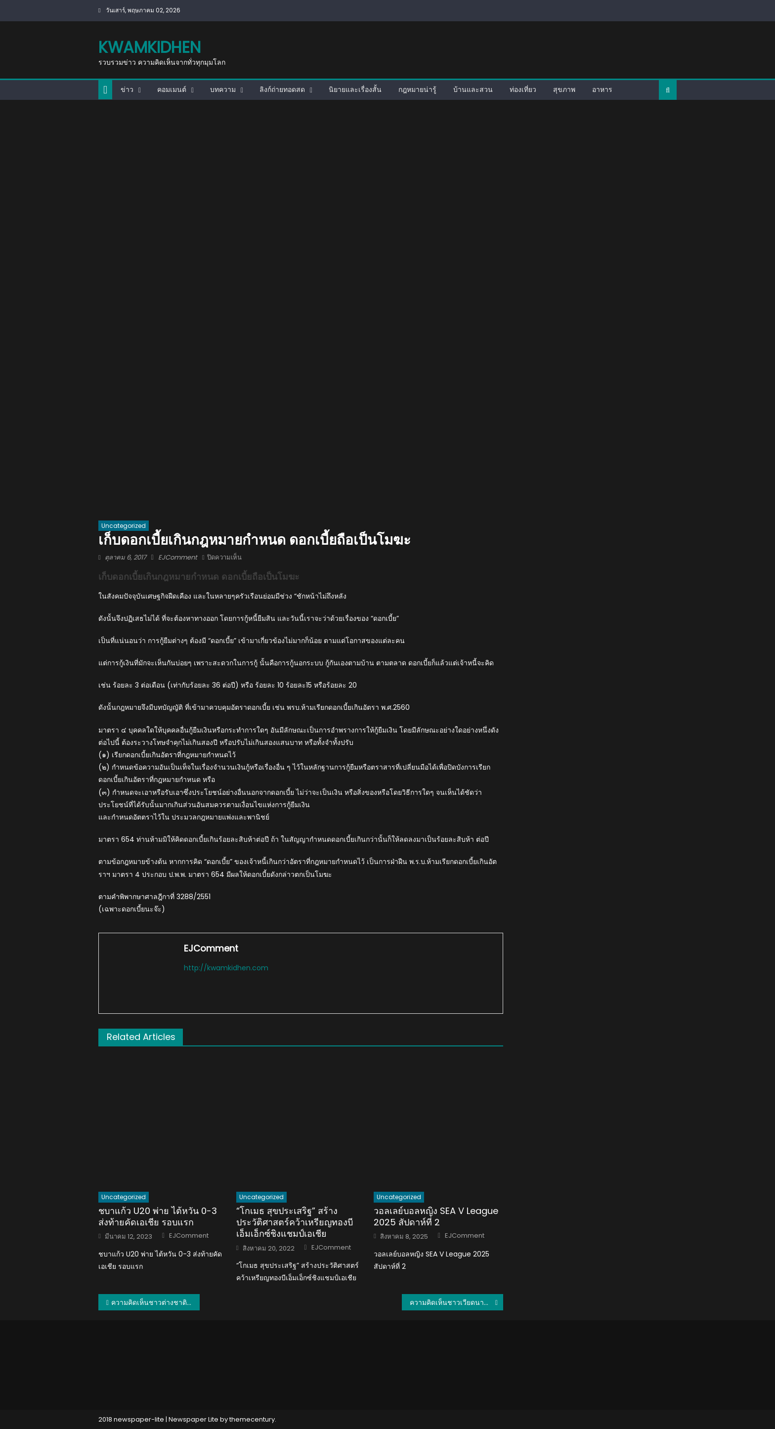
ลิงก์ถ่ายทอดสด (282, 89)
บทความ (223, 89)
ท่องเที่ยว (523, 89)
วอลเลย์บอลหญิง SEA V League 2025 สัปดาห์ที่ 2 (436, 1216)
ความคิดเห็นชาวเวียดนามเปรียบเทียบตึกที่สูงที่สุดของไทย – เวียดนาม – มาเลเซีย (456, 1302)
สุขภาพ (564, 89)
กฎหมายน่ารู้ (417, 89)
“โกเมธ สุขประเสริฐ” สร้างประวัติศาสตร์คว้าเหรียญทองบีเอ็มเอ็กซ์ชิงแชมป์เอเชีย (294, 1222)
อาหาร (602, 89)
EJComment (177, 557)
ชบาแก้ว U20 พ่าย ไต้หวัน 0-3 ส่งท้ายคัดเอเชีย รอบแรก (157, 1216)
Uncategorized (123, 525)
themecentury (252, 1419)
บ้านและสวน (473, 89)
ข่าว (127, 89)
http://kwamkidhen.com (226, 968)
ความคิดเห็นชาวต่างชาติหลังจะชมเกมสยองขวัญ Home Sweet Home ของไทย (155, 1302)
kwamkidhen (149, 47)
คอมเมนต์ (171, 89)
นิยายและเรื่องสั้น (355, 89)
